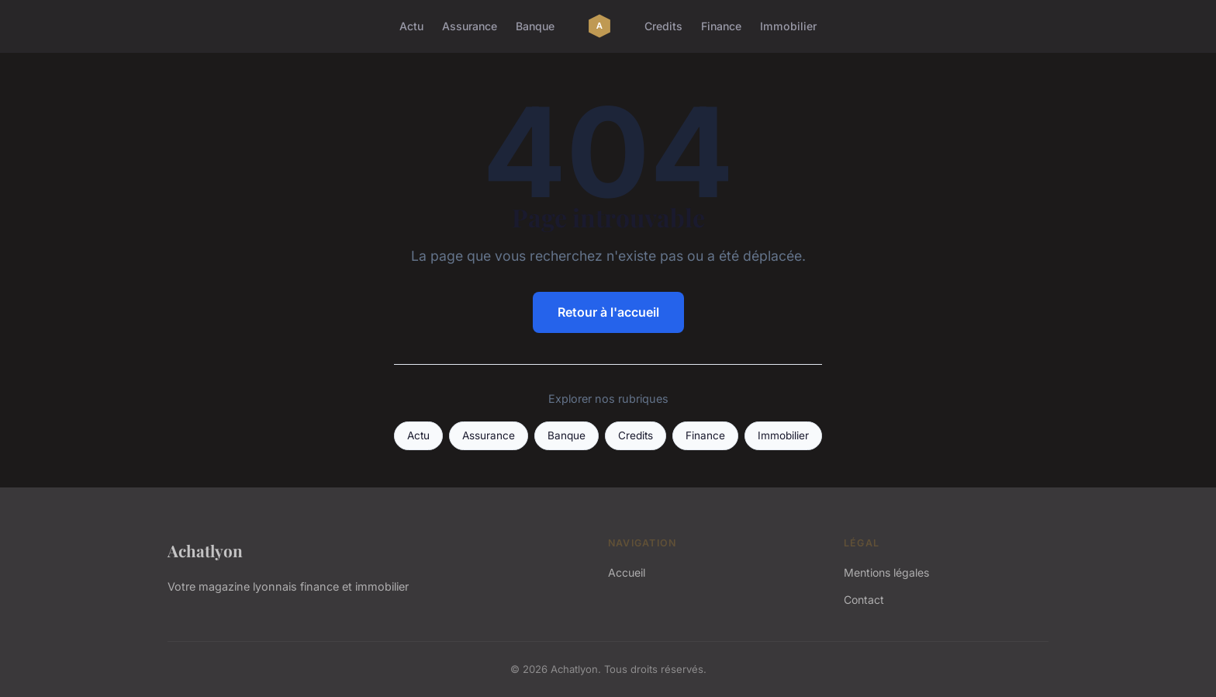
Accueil (626, 572)
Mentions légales (886, 572)
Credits (663, 26)
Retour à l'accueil (608, 312)
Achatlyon (205, 550)
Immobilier (788, 26)
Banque (535, 26)
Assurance (469, 26)
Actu (411, 26)
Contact (864, 599)
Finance (721, 26)
